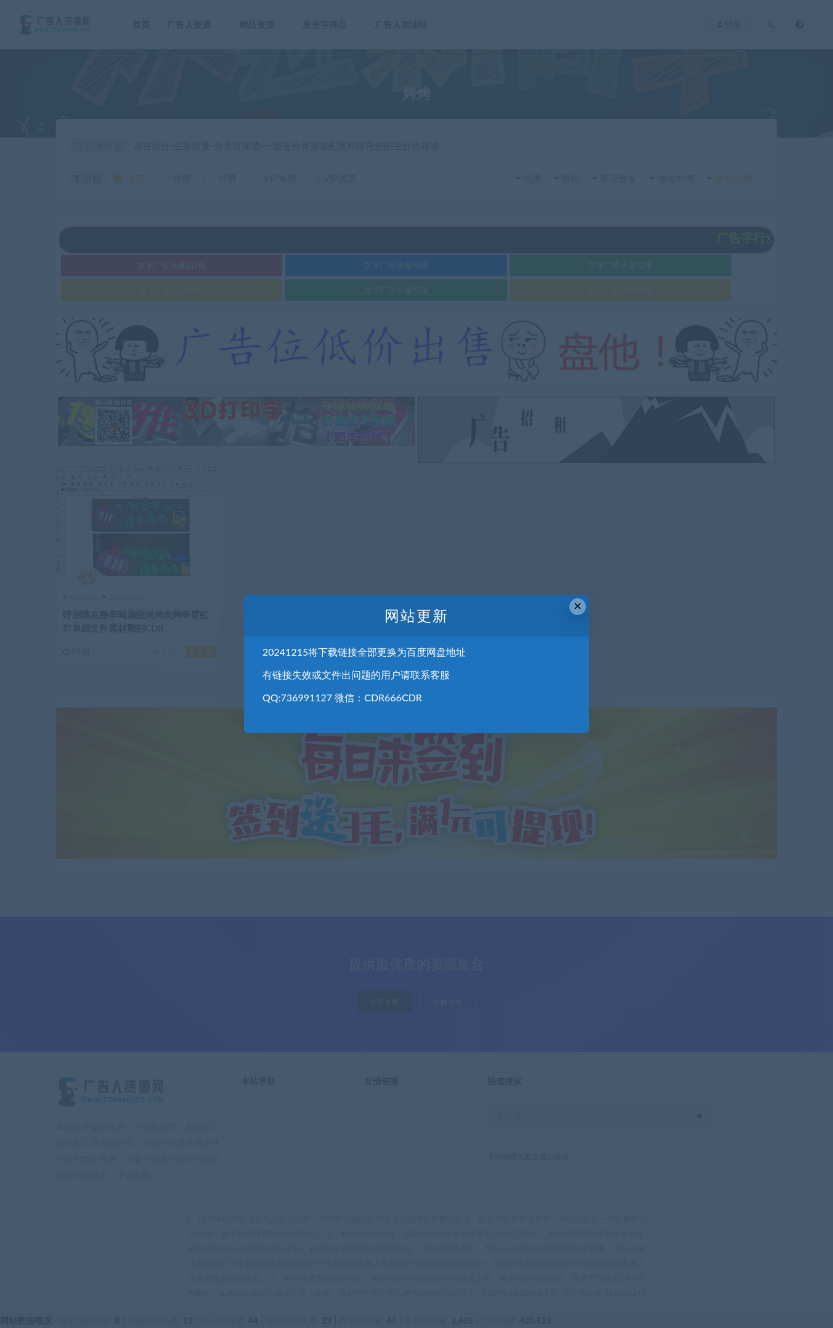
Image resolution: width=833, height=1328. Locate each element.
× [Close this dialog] (578, 606)
